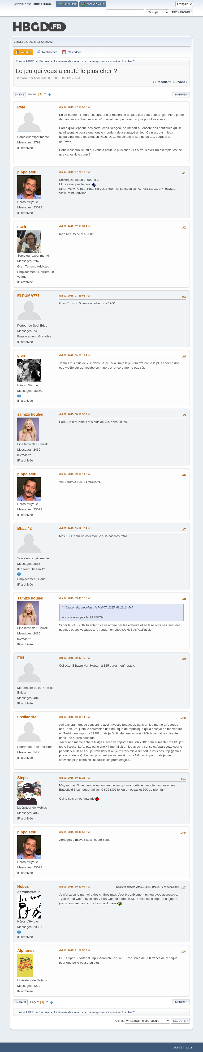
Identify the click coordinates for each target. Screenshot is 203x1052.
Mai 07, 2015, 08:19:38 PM (74, 413)
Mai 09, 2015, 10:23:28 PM (74, 777)
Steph (22, 777)
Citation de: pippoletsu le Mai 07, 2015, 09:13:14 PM (99, 607)
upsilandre (26, 717)
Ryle (21, 107)
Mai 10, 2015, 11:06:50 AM (74, 950)
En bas (19, 94)
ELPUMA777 (28, 295)
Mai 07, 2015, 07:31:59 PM (74, 225)
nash (21, 226)
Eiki (20, 657)
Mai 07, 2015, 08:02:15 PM (74, 355)
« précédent (162, 81)
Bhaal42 (24, 528)
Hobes (23, 886)
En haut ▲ (187, 1047)
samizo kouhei (30, 414)
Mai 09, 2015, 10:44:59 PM (74, 831)
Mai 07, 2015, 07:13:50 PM (74, 106)
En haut (20, 1001)
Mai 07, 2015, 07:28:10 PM (74, 171)
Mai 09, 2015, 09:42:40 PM (74, 657)
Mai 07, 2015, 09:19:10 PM (74, 527)
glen (21, 355)
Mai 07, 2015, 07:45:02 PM (74, 295)
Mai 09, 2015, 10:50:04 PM (74, 886)
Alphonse (26, 950)
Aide (176, 1047)
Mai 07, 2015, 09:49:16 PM (74, 597)
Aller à (119, 1020)
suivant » (180, 81)
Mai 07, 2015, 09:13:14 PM (74, 473)
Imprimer (181, 94)
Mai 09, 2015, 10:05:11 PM (74, 716)
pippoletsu (26, 172)
